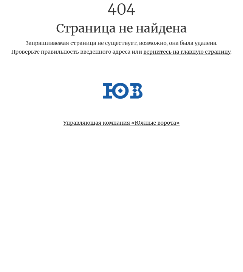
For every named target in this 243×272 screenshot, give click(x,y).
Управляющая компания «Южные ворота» (121, 122)
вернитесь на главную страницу (187, 51)
